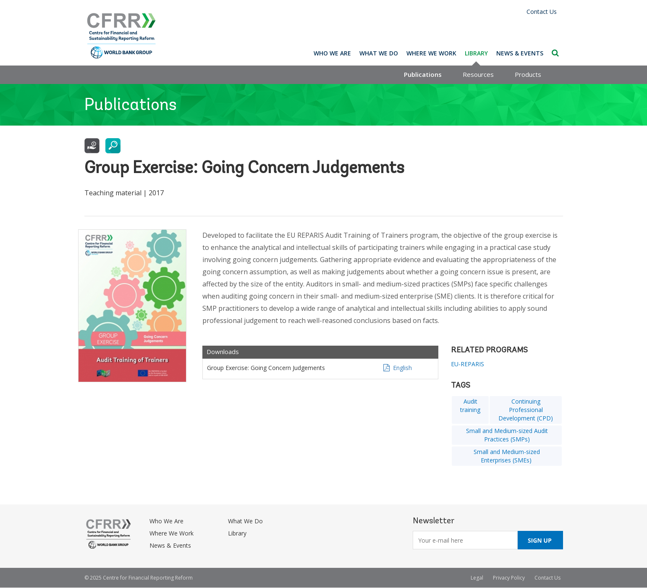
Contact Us (542, 12)
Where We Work (431, 53)
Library (476, 53)
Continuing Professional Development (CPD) (525, 409)
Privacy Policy (509, 577)
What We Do (378, 53)
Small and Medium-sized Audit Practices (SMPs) (507, 435)
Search (555, 53)
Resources (478, 74)
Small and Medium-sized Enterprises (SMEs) (507, 456)
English (402, 368)
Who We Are (332, 53)
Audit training (470, 405)
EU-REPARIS (467, 364)
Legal (477, 577)
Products (528, 74)
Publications (423, 74)
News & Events (519, 53)
